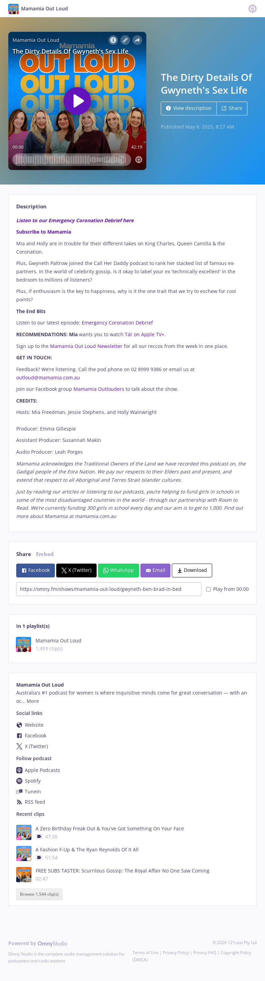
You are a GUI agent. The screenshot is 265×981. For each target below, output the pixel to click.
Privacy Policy (176, 952)
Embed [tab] (45, 554)
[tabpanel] (132, 368)
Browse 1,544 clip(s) (39, 894)
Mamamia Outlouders (98, 389)
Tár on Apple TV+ (144, 334)
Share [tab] (23, 554)
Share (232, 108)
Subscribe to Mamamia (43, 231)
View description (189, 108)
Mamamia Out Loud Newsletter (87, 346)
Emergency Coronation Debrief (117, 322)
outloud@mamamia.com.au (48, 377)
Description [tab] (31, 206)
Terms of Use (145, 952)
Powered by (37, 943)
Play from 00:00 (227, 589)
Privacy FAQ (204, 952)
